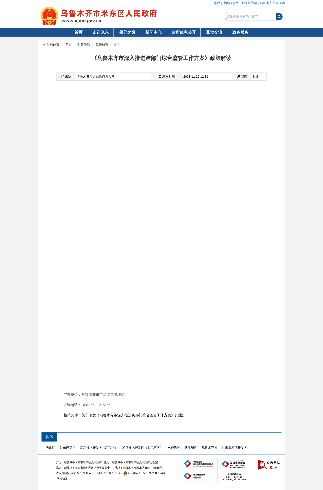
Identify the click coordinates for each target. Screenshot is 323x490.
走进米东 (101, 32)
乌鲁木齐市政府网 (272, 3)
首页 (78, 32)
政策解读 (102, 44)
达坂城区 (191, 447)
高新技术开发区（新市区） (99, 447)
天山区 (50, 447)
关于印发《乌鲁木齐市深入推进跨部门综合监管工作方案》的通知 (133, 415)
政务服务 (240, 32)
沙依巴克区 (68, 447)
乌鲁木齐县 (209, 447)
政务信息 (83, 44)
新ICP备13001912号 (108, 473)
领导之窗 (127, 32)
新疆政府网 (249, 3)
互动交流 (214, 32)
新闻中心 (153, 32)
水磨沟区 (174, 447)
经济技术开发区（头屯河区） (142, 447)
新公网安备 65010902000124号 (147, 473)
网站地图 (62, 478)
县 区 (49, 437)
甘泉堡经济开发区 (234, 447)
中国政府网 (231, 3)
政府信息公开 (184, 32)
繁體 (217, 3)
